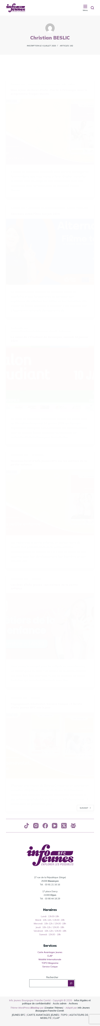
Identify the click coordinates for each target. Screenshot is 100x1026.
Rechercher (52, 977)
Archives (73, 1003)
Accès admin (60, 1003)
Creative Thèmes (54, 1007)
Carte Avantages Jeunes (50, 952)
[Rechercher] (92, 7)
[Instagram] (36, 825)
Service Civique (50, 966)
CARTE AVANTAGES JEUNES (42, 1014)
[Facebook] (45, 825)
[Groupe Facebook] (73, 825)
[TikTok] (26, 825)
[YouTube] (54, 825)
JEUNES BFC (18, 1014)
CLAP (50, 955)
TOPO (64, 1014)
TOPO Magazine (50, 963)
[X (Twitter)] (64, 825)
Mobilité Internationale (50, 959)
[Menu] (85, 8)
